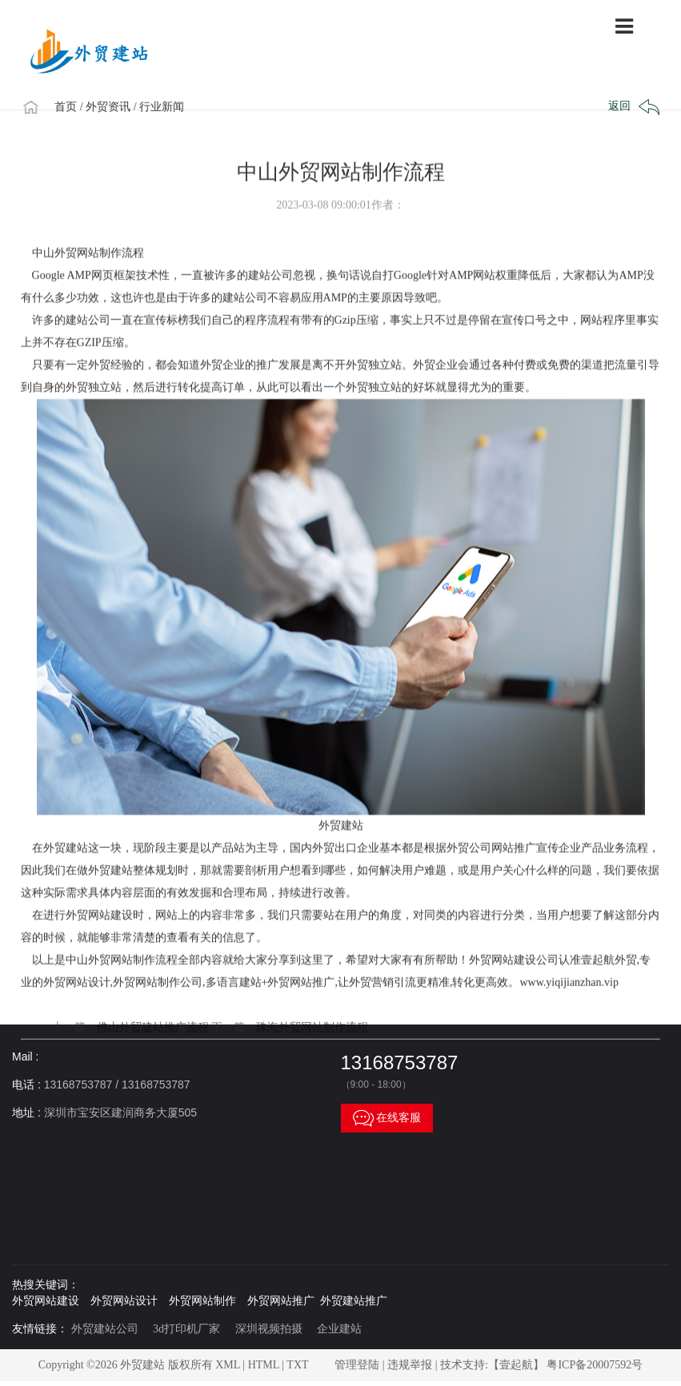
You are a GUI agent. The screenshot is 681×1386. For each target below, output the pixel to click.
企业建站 (339, 1329)
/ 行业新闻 (165, 107)
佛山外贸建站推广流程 (153, 1066)
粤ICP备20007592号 (595, 1365)
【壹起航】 (516, 1365)
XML (227, 1365)
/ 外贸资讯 (111, 107)
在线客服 (387, 1118)
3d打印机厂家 (186, 1329)
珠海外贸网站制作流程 (312, 1066)
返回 (632, 107)
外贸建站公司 (104, 1329)
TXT (297, 1365)
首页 (73, 107)
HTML (263, 1365)
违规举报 (409, 1365)
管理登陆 (356, 1365)
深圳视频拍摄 (268, 1329)
